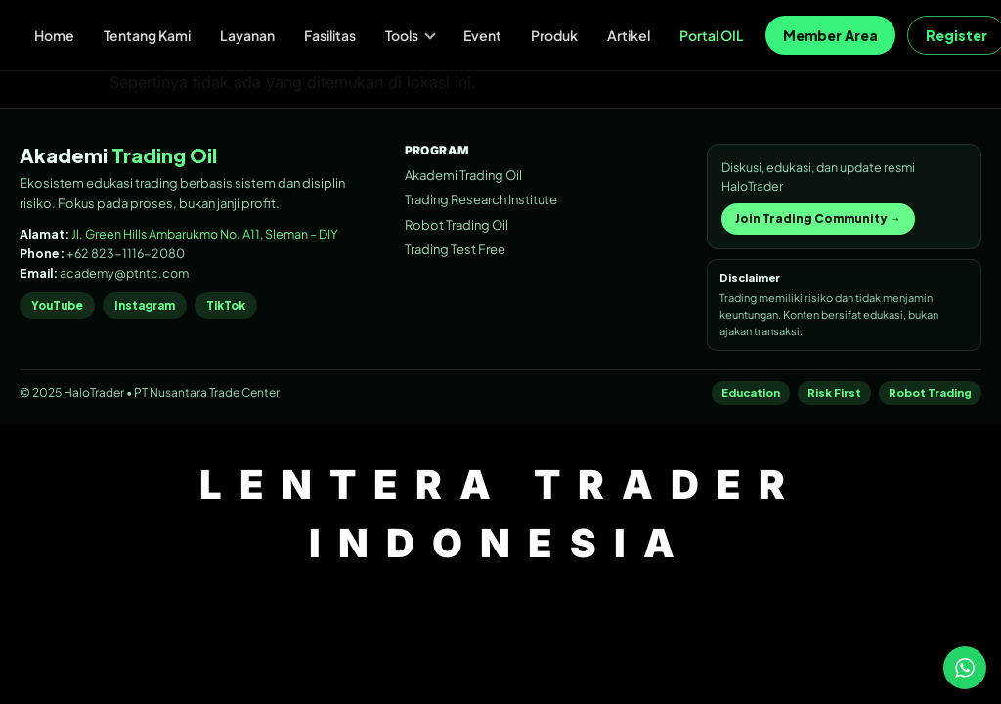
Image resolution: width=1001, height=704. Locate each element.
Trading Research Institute (481, 199)
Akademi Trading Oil (463, 175)
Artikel (628, 35)
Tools (410, 35)
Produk (554, 35)
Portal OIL (711, 35)
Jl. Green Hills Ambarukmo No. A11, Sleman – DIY (204, 234)
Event (482, 35)
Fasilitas (330, 35)
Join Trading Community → (818, 218)
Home (54, 35)
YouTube (57, 305)
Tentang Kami (147, 35)
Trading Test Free (455, 249)
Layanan (247, 35)
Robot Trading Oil (456, 225)
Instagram (144, 305)
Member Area (830, 35)
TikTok (225, 305)
